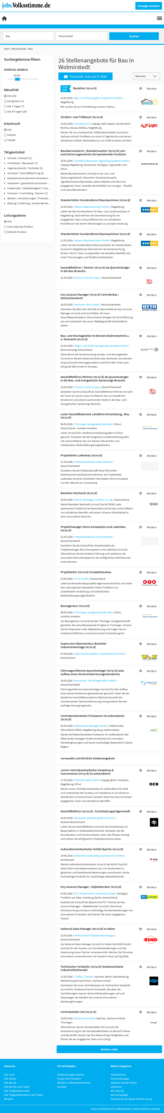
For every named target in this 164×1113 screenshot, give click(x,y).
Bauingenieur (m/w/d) (75, 606)
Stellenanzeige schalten (71, 1074)
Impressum (123, 1109)
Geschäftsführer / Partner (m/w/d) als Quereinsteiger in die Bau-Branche (95, 269)
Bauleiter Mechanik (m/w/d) (79, 493)
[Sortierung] (142, 76)
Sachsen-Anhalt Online (124, 1082)
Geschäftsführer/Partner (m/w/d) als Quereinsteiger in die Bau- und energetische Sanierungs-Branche (95, 378)
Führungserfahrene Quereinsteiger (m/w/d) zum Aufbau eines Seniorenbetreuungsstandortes (92, 672)
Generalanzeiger (120, 1078)
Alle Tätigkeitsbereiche (17, 1091)
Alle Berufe (10, 1082)
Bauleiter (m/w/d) (85, 88)
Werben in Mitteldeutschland (74, 1082)
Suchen (134, 36)
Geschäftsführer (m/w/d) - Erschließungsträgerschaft (95, 811)
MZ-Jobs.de (117, 1091)
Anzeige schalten (149, 6)
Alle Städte (10, 1078)
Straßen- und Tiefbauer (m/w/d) (82, 117)
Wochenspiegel (119, 1095)
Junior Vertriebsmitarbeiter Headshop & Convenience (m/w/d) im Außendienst (87, 771)
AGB (93, 1109)
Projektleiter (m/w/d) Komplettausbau (86, 572)
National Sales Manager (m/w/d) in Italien (88, 929)
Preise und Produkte (69, 1078)
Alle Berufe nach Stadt (16, 1086)
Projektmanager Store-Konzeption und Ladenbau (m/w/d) (93, 528)
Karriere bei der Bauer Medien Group (131, 1099)
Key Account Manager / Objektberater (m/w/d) (91, 887)
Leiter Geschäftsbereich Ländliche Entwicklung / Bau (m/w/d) (95, 416)
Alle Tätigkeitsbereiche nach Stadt (23, 1095)
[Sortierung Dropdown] (156, 76)
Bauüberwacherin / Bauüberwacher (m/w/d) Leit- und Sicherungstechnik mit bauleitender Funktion (93, 152)
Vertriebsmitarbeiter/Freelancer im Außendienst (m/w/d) (92, 717)
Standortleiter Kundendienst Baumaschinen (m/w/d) (95, 200)
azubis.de (116, 1086)
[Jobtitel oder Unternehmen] (28, 36)
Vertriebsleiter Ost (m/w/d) (78, 1012)
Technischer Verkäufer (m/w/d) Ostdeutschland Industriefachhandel (92, 968)
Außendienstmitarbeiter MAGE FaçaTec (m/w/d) (92, 849)
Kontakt (62, 1086)
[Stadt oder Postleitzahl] (81, 36)
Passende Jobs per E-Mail (85, 76)
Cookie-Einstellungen (146, 1109)
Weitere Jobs (109, 1049)
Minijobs (8, 1099)
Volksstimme (118, 1074)
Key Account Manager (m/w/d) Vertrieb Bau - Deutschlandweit (90, 296)
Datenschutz (105, 1109)
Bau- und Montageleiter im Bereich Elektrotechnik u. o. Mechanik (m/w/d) (95, 337)
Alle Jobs (9, 1074)
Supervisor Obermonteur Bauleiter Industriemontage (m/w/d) (84, 645)
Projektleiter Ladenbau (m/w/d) (81, 455)
